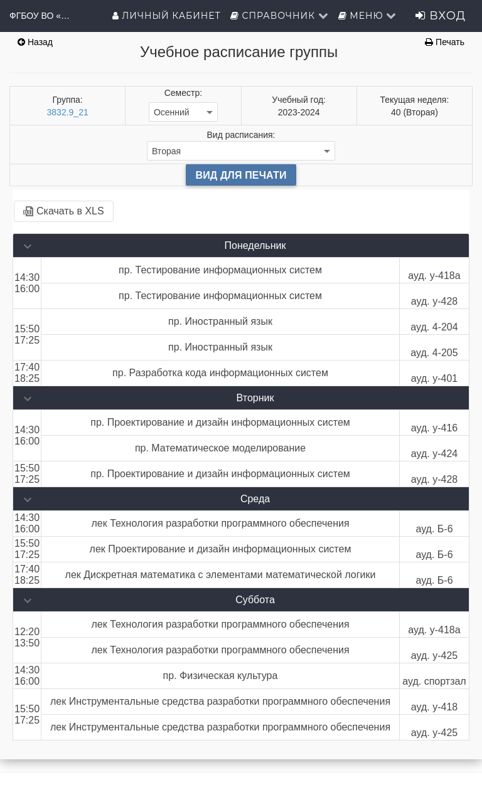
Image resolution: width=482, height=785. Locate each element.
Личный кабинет (166, 15)
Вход (440, 16)
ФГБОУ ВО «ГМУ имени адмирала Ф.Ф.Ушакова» (40, 16)
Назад (35, 42)
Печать (444, 42)
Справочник (279, 15)
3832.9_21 (67, 112)
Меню (367, 15)
